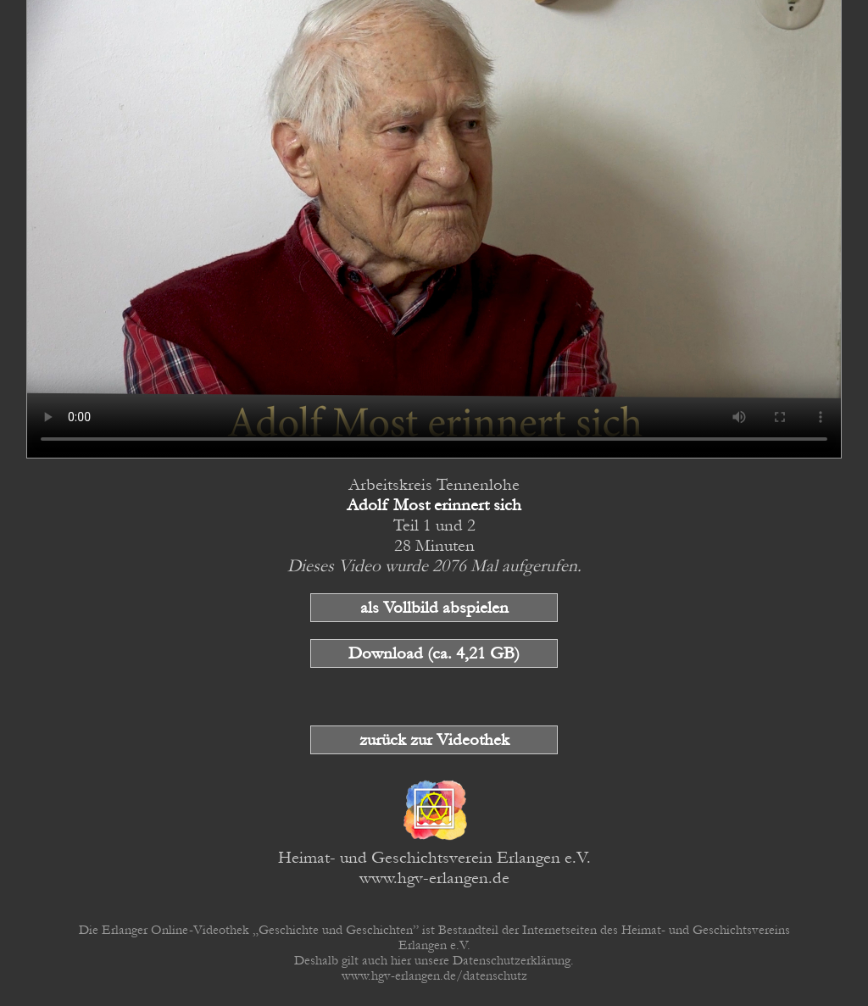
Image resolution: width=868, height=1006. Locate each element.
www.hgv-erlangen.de (434, 878)
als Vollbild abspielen (434, 607)
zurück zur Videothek (434, 740)
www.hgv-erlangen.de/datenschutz (434, 975)
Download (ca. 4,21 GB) (434, 653)
